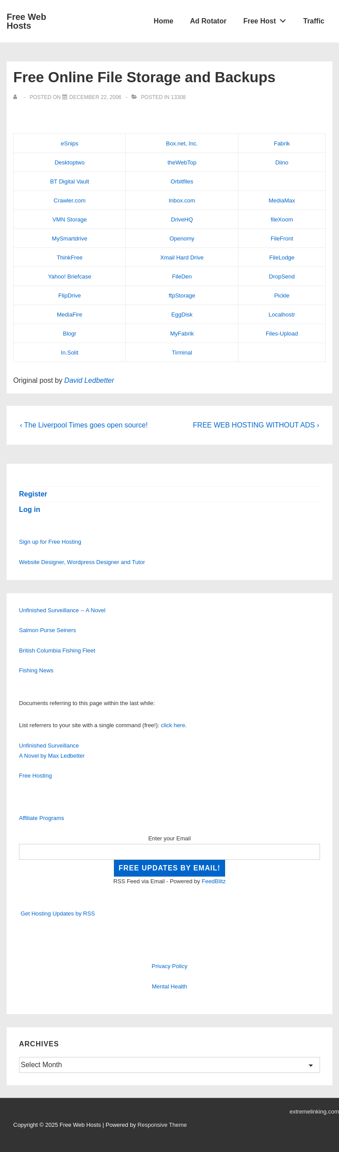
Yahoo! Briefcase (69, 276)
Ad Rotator (208, 21)
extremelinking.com (314, 1111)
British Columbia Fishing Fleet (57, 650)
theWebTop (181, 162)
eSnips (70, 143)
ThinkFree (69, 257)
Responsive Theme (162, 1124)
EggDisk (181, 314)
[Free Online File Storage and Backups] (95, 97)
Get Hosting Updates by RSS (58, 913)
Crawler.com (70, 200)
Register (33, 494)
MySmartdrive (69, 238)
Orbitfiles (182, 181)
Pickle (282, 295)
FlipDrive (69, 295)
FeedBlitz (214, 881)
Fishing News (36, 670)
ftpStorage (182, 295)
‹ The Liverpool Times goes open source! (84, 425)
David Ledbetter (89, 380)
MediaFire (70, 314)
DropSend (282, 276)
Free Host (267, 19)
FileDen (182, 276)
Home (163, 21)
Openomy (182, 238)
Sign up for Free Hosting (50, 541)
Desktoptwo (70, 162)
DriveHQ (182, 219)
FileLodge (281, 257)
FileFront (282, 238)
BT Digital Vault (69, 181)
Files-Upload (282, 333)
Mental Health (169, 986)
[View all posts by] (17, 97)
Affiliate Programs (41, 818)
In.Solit (70, 352)
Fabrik (282, 143)
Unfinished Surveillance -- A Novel (62, 610)
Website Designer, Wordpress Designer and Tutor (82, 562)
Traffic (313, 21)
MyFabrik (181, 333)
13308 (178, 97)
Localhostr (282, 314)
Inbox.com (182, 200)
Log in (29, 509)
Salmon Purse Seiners (47, 630)
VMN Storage (70, 219)
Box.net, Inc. (182, 143)
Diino (282, 162)
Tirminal (182, 352)
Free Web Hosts (26, 21)
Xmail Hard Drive (181, 257)
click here (173, 725)
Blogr (69, 333)
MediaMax (282, 200)
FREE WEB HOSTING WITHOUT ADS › (256, 425)
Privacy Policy (170, 966)
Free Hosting (35, 775)
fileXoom (282, 219)
